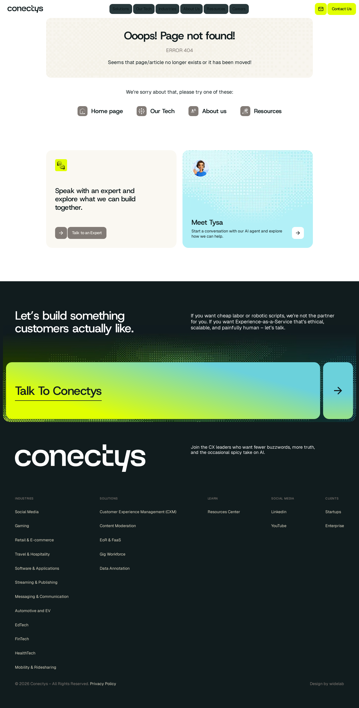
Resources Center (224, 511)
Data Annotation (115, 568)
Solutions (120, 8)
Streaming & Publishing (36, 582)
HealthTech (25, 653)
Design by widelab (327, 683)
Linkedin (278, 511)
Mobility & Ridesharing (35, 667)
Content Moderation (118, 525)
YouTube (278, 525)
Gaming (22, 525)
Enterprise (334, 525)
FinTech (22, 639)
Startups (333, 511)
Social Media (27, 511)
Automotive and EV (33, 610)
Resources (216, 8)
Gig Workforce (112, 554)
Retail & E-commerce (34, 540)
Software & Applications (37, 568)
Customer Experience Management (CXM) (138, 511)
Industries (167, 8)
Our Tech (144, 8)
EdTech (21, 625)
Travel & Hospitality (32, 554)
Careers (239, 8)
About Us (191, 8)
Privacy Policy (103, 683)
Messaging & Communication (42, 596)
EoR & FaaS (110, 540)
